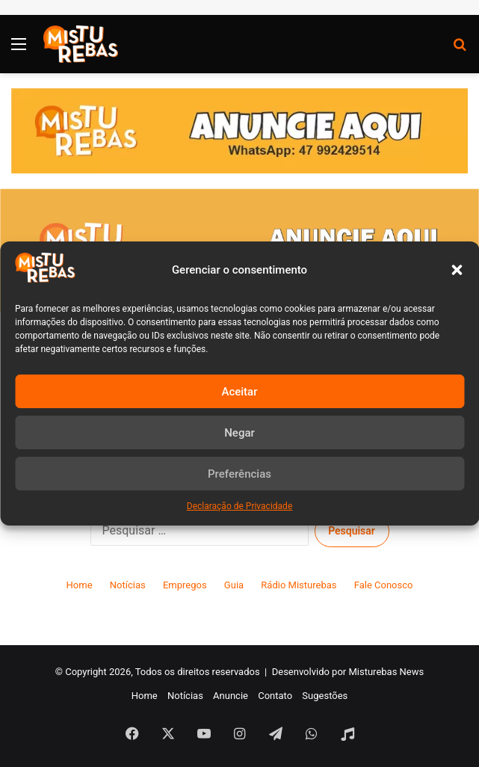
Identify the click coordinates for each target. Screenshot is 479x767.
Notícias (128, 585)
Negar (239, 433)
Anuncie (230, 695)
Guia (234, 585)
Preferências (239, 474)
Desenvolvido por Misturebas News (348, 671)
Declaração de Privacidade (240, 506)
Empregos (185, 585)
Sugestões (324, 695)
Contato (275, 695)
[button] (456, 269)
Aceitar (239, 391)
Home (80, 585)
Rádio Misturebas (298, 585)
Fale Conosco (383, 585)
